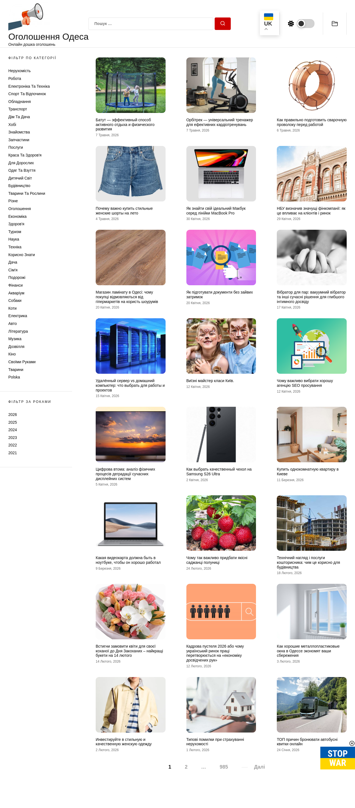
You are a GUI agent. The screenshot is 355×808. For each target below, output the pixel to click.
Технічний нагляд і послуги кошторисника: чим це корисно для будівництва (308, 562)
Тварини (15, 369)
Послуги (15, 147)
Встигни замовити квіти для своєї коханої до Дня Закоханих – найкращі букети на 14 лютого (129, 651)
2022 (12, 445)
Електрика (17, 316)
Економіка (17, 216)
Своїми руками (22, 362)
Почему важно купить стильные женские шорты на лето (124, 210)
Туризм (14, 231)
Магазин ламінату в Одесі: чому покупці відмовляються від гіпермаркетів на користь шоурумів (127, 297)
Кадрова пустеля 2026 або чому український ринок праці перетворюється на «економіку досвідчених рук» (215, 653)
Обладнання (19, 101)
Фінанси (15, 285)
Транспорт (17, 109)
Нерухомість (19, 71)
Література (18, 331)
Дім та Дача (19, 117)
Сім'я (12, 270)
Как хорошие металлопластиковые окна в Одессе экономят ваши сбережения (308, 651)
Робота (14, 78)
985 (224, 767)
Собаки (14, 300)
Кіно (12, 354)
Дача (12, 262)
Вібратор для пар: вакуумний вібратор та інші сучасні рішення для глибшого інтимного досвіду (311, 297)
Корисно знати (21, 254)
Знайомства (19, 132)
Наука (13, 239)
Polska (14, 377)
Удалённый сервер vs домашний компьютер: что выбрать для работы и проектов (130, 385)
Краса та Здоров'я (25, 155)
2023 (12, 437)
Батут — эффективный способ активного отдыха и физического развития (125, 125)
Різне (13, 201)
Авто (12, 323)
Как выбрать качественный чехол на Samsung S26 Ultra (219, 471)
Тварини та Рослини (26, 193)
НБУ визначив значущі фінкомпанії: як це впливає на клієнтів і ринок (311, 210)
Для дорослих (21, 163)
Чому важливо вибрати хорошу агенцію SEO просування (305, 383)
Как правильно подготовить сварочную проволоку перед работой (312, 122)
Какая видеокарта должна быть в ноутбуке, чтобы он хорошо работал (128, 560)
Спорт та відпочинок (27, 94)
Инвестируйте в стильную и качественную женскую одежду (124, 741)
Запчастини (18, 140)
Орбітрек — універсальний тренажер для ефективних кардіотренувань (219, 122)
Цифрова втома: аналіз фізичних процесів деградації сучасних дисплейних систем (125, 474)
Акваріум (16, 293)
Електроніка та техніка (29, 86)
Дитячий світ (20, 178)
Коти (12, 308)
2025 (12, 422)
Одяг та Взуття (22, 170)
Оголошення (19, 208)
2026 (12, 414)
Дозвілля (16, 346)
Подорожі (16, 277)
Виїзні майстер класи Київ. (210, 380)
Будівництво (19, 185)
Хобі (12, 124)
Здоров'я (16, 224)
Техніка (14, 247)
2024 (12, 430)
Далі (259, 767)
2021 (12, 453)
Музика (14, 339)
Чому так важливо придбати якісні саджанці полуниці (217, 560)
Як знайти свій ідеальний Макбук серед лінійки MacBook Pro (216, 210)
